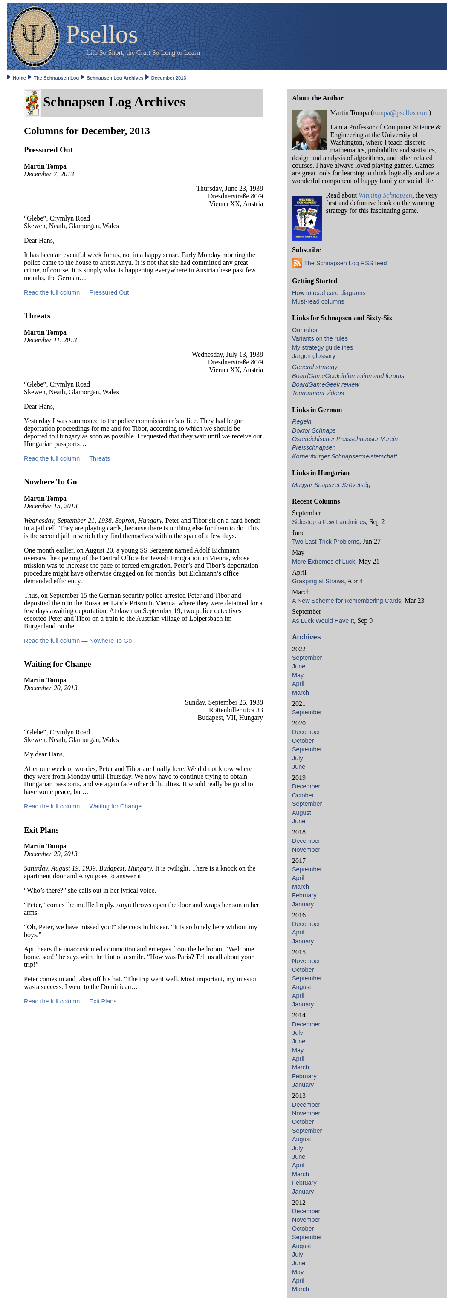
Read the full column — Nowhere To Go (78, 640)
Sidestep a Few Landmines (329, 522)
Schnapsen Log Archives (115, 77)
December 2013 (168, 77)
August (301, 812)
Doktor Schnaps (313, 430)
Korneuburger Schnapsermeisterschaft (344, 456)
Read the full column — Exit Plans (70, 1001)
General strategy (314, 367)
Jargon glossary (313, 355)
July (297, 758)
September (307, 657)
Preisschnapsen (313, 447)
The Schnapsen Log (56, 77)
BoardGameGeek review (325, 384)
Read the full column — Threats (67, 458)
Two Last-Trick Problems (325, 541)
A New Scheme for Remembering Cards (346, 600)
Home (19, 77)
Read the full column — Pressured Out (76, 292)
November (306, 849)
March (300, 692)
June (298, 666)
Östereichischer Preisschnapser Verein (345, 439)
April (298, 683)
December (306, 731)
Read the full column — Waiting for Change (83, 806)
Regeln (302, 421)
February (304, 895)
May (298, 675)
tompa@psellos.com (401, 112)
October (303, 740)
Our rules (304, 330)
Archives (306, 637)
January (303, 904)
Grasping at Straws (318, 581)
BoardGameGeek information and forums (348, 375)
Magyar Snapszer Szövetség (331, 484)
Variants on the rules (320, 338)
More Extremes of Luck (323, 561)
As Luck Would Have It (323, 620)
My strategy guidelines (322, 347)
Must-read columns (318, 301)
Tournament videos (318, 393)
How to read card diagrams (329, 292)
